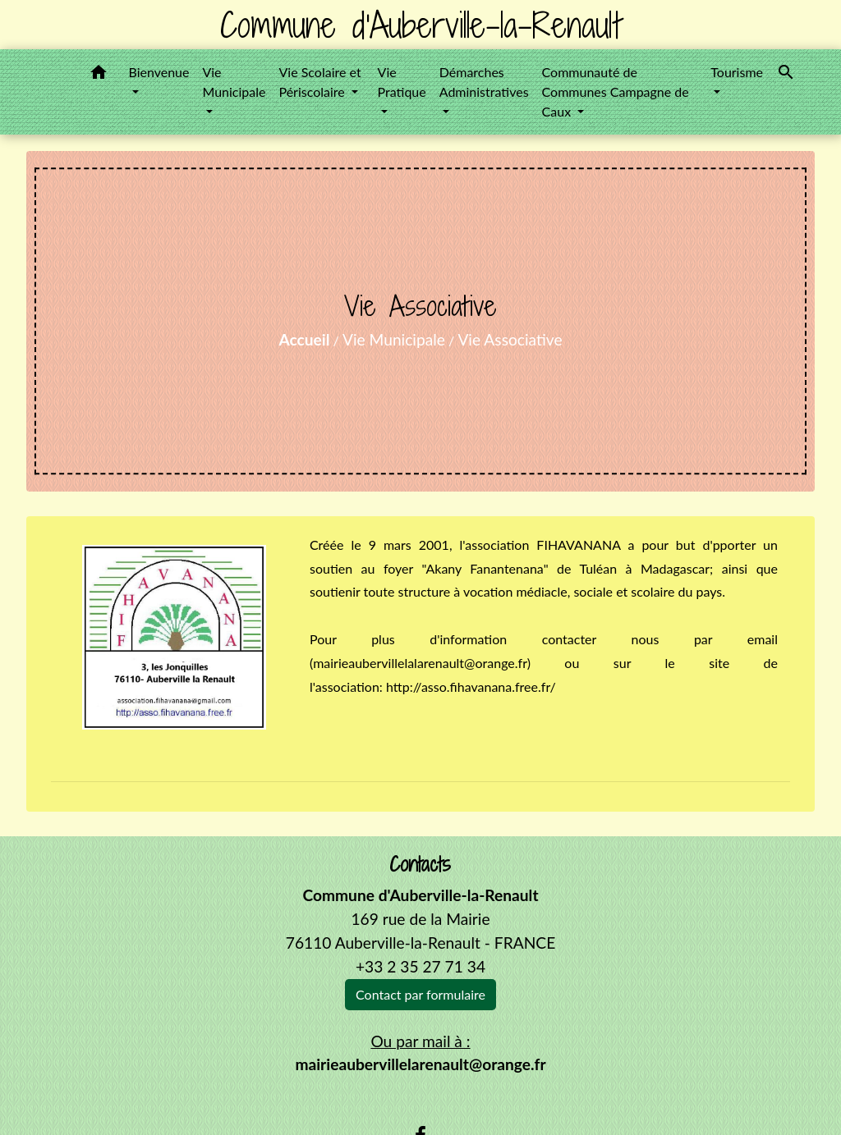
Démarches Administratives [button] (484, 81)
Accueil (303, 339)
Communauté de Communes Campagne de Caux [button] (615, 91)
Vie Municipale (393, 339)
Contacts (420, 864)
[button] (99, 75)
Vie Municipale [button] (233, 81)
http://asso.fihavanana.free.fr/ (471, 686)
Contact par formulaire (420, 994)
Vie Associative (509, 339)
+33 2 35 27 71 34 (420, 966)
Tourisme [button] (736, 72)
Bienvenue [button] (158, 72)
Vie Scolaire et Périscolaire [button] (319, 81)
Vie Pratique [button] (402, 81)
